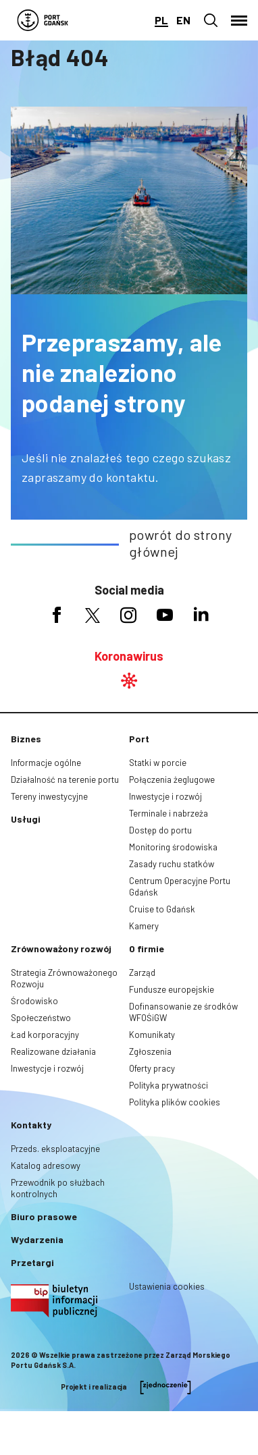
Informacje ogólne (46, 762)
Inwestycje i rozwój (165, 796)
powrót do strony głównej (180, 542)
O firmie (146, 948)
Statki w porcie (157, 762)
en (183, 19)
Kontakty (31, 1124)
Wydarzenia (37, 1239)
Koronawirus (129, 656)
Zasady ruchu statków (171, 863)
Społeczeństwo (41, 1017)
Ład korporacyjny (45, 1034)
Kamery (144, 926)
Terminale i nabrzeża (168, 813)
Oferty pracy (152, 1068)
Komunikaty (152, 1034)
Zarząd (142, 972)
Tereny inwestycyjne (49, 796)
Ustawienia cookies (167, 1286)
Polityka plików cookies (174, 1102)
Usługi (26, 819)
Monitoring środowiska (173, 847)
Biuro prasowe (44, 1216)
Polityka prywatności (168, 1085)
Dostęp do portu (160, 830)
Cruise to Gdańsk (162, 909)
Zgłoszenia (150, 1051)
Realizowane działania (53, 1051)
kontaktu (130, 477)
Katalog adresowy (45, 1165)
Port (139, 738)
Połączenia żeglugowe (172, 779)
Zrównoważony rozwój (61, 948)
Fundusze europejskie (171, 989)
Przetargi (32, 1262)
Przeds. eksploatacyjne (55, 1148)
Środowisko (34, 1000)
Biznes (26, 738)
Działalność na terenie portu (65, 779)
